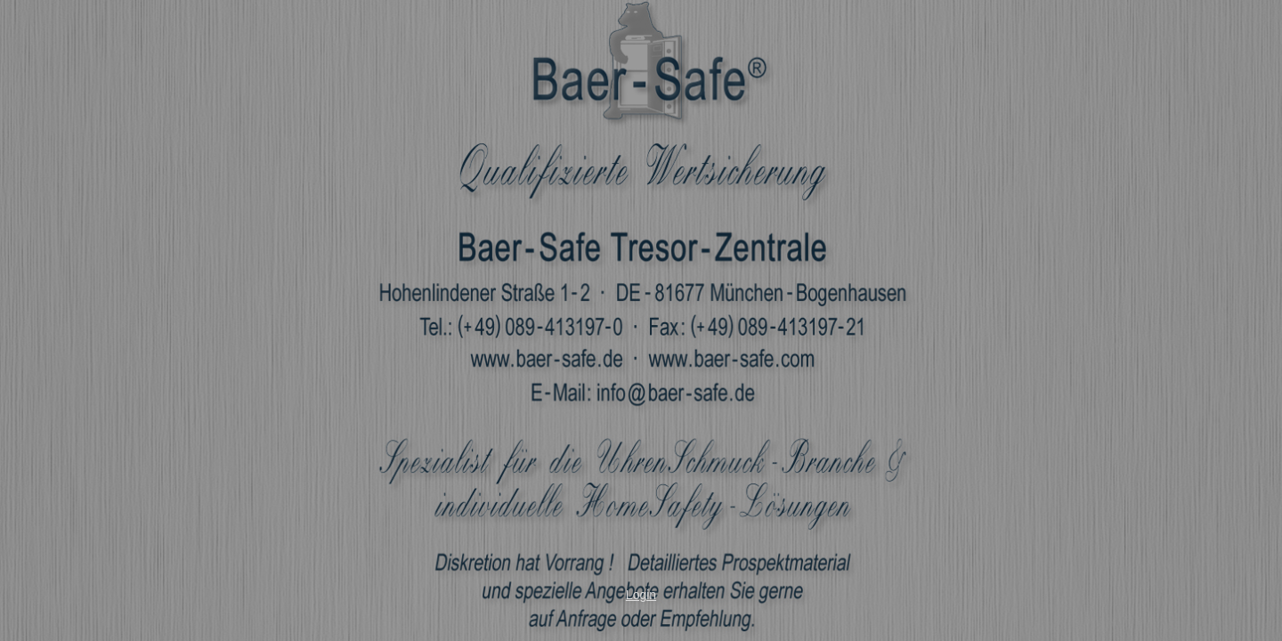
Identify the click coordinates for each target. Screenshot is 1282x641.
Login (641, 595)
